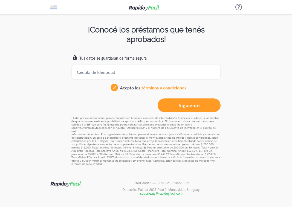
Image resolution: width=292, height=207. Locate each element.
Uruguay (53, 8)
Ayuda (238, 7)
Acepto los (148, 87)
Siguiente (189, 105)
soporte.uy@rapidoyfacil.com (161, 194)
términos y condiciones (163, 87)
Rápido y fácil (144, 8)
